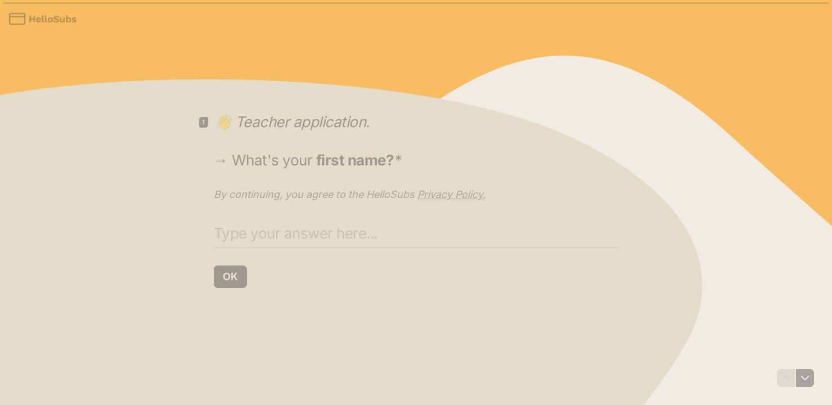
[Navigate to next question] (805, 378)
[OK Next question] (230, 277)
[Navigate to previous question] (786, 378)
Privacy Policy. (451, 194)
